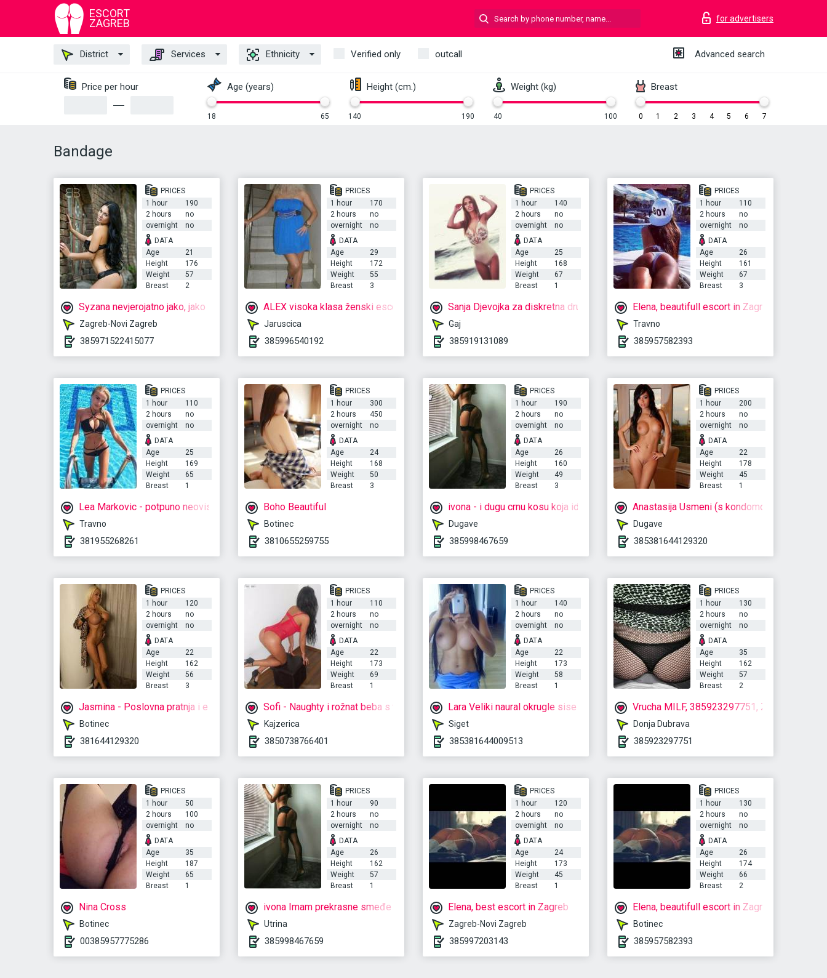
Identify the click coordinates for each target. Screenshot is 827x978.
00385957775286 (114, 941)
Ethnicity (273, 55)
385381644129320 (671, 541)
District (85, 55)
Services (178, 55)
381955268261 (109, 541)
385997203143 (478, 941)
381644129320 (109, 741)
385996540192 (294, 341)
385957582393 (663, 341)
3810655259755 (297, 541)
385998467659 (478, 541)
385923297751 (663, 741)
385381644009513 (486, 741)
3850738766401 (297, 741)
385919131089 (478, 341)
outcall (448, 54)
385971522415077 (117, 341)
